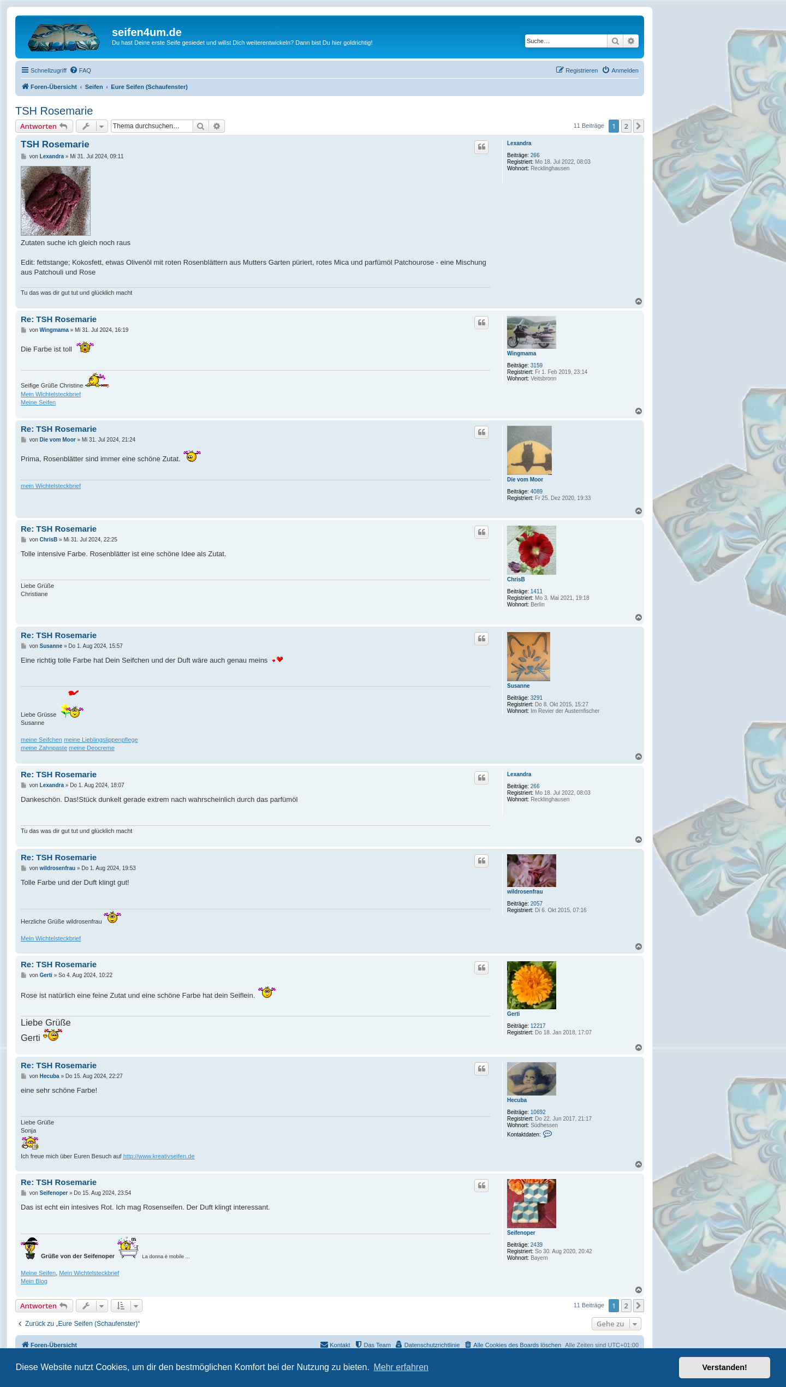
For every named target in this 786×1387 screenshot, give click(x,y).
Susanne (518, 686)
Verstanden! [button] (724, 1367)
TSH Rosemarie (54, 111)
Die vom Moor (525, 480)
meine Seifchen (41, 739)
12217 (538, 1026)
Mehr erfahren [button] (400, 1367)
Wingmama (521, 353)
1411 (537, 591)
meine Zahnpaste (44, 748)
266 (535, 155)
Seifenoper (521, 1233)
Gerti (513, 1014)
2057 (537, 904)
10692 (538, 1112)
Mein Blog (34, 1281)
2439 (537, 1245)
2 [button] (626, 126)
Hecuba (517, 1100)
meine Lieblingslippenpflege (101, 739)
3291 (537, 698)
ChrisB (516, 579)
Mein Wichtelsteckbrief (51, 394)
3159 (537, 365)
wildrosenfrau (525, 892)
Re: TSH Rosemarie (59, 319)
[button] (638, 126)
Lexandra (519, 143)
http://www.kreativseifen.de (159, 1156)
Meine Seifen (38, 402)
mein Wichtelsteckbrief (51, 486)
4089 (537, 492)
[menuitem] (80, 70)
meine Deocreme (92, 748)
